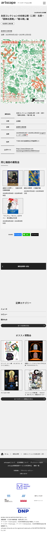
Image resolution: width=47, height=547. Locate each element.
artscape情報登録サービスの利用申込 (20, 466)
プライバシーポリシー (27, 470)
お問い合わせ (23, 473)
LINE (27, 234)
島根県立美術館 (8, 23)
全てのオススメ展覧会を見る (23, 399)
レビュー (4, 314)
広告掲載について (22, 462)
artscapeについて (9, 462)
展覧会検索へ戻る (23, 266)
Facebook (18, 234)
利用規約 (16, 470)
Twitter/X (35, 234)
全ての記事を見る (23, 326)
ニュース (4, 309)
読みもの (4, 320)
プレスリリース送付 (36, 462)
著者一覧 (36, 466)
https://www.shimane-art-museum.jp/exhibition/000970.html (27, 150)
